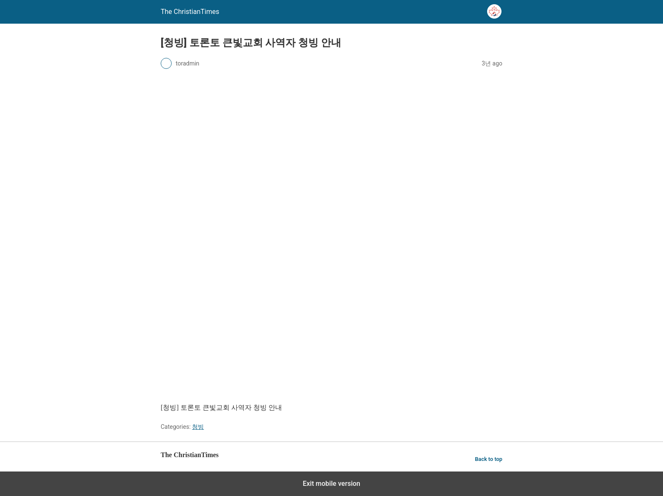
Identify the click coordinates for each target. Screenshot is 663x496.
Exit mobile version (331, 484)
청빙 (198, 426)
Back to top (488, 459)
